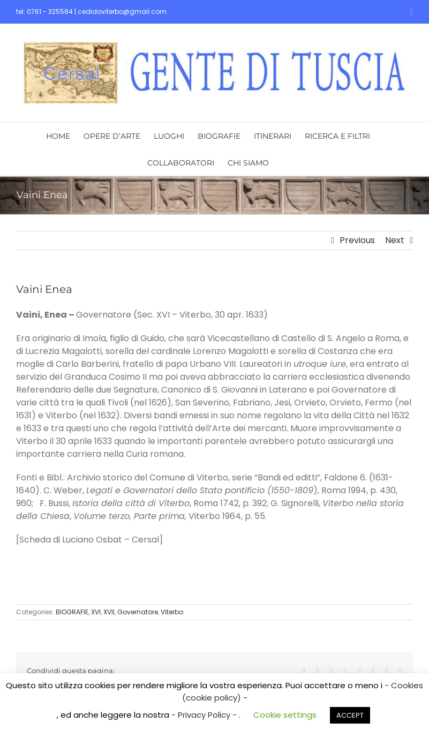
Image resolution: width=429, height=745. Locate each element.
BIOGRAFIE (72, 611)
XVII (109, 611)
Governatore (137, 611)
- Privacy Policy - (205, 714)
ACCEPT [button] (350, 715)
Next (394, 240)
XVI (96, 611)
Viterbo (172, 611)
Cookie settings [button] (285, 714)
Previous (357, 240)
